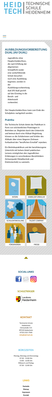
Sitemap (26, 389)
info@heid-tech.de (26, 335)
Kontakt (26, 395)
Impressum (26, 392)
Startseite (26, 386)
